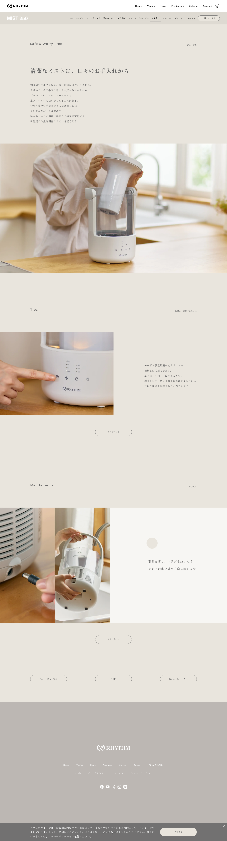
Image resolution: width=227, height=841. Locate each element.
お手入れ (155, 18)
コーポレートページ (82, 773)
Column (193, 6)
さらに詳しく (113, 431)
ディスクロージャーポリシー (141, 773)
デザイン (132, 18)
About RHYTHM (156, 765)
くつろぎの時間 (94, 18)
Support (207, 6)
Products (176, 6)
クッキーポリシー (58, 836)
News (163, 6)
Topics (151, 6)
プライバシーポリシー (117, 773)
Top (71, 18)
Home (138, 6)
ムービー (80, 18)
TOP (113, 679)
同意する (178, 831)
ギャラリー (180, 18)
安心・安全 (144, 18)
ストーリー (167, 18)
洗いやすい (108, 18)
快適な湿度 (121, 18)
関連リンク (99, 773)
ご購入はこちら (208, 18)
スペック (191, 18)
